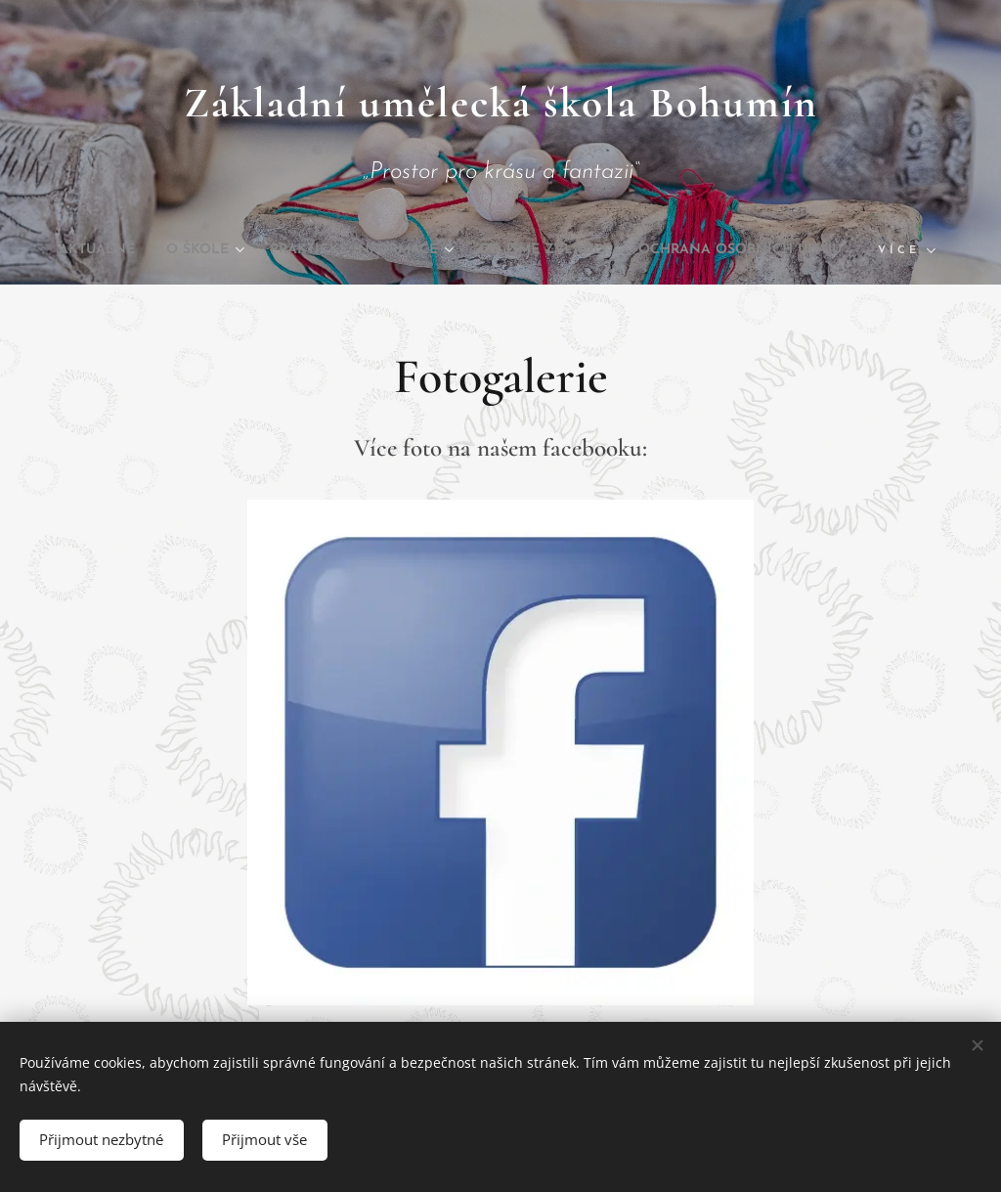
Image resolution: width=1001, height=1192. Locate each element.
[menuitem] (181, 250)
